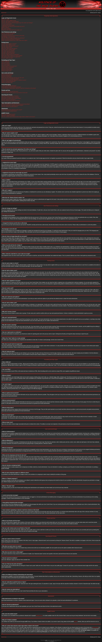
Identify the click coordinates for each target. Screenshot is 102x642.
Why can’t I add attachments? (8, 52)
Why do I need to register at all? (9, 20)
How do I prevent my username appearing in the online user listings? (17, 22)
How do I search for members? (9, 99)
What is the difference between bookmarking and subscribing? (16, 104)
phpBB (46, 640)
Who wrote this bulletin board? (8, 114)
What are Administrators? (7, 74)
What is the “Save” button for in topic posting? (12, 55)
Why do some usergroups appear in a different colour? (14, 80)
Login (54, 8)
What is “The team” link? (7, 82)
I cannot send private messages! (9, 85)
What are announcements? (8, 67)
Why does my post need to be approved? (11, 56)
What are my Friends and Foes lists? (10, 91)
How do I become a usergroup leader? (10, 79)
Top (2, 130)
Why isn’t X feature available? (8, 115)
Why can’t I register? (6, 28)
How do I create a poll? (7, 47)
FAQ (52, 8)
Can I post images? (6, 64)
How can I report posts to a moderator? (10, 54)
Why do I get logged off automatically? (10, 21)
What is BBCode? (6, 61)
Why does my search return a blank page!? (11, 98)
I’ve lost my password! (7, 24)
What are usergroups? (7, 76)
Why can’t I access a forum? (8, 50)
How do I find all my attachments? (9, 111)
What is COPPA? (5, 27)
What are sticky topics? (7, 68)
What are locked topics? (7, 69)
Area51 (75, 621)
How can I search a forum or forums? (10, 96)
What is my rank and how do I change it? (11, 39)
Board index (3, 12)
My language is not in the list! (8, 36)
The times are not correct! (7, 34)
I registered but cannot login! (8, 25)
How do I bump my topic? (7, 58)
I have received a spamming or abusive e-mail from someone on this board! (19, 88)
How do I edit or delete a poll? (8, 49)
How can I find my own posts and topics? (11, 100)
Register (48, 8)
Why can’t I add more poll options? (9, 48)
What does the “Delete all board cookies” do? (12, 30)
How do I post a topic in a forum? (9, 43)
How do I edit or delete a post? (8, 45)
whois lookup (95, 627)
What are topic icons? (6, 70)
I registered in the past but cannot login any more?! (13, 26)
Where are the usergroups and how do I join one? (13, 77)
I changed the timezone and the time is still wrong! (13, 35)
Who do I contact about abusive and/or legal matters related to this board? (18, 116)
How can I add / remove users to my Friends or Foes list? (14, 92)
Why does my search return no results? (10, 97)
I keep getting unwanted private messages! (11, 87)
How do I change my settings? (8, 33)
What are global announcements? (9, 66)
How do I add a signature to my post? (10, 46)
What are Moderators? (7, 75)
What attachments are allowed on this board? (12, 109)
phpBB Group (39, 615)
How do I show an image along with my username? (13, 38)
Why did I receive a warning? (8, 53)
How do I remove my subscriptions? (10, 106)
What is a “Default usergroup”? (8, 81)
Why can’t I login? (6, 19)
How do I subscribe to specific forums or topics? (12, 105)
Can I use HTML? (6, 62)
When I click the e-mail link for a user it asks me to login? (14, 40)
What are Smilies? (6, 63)
